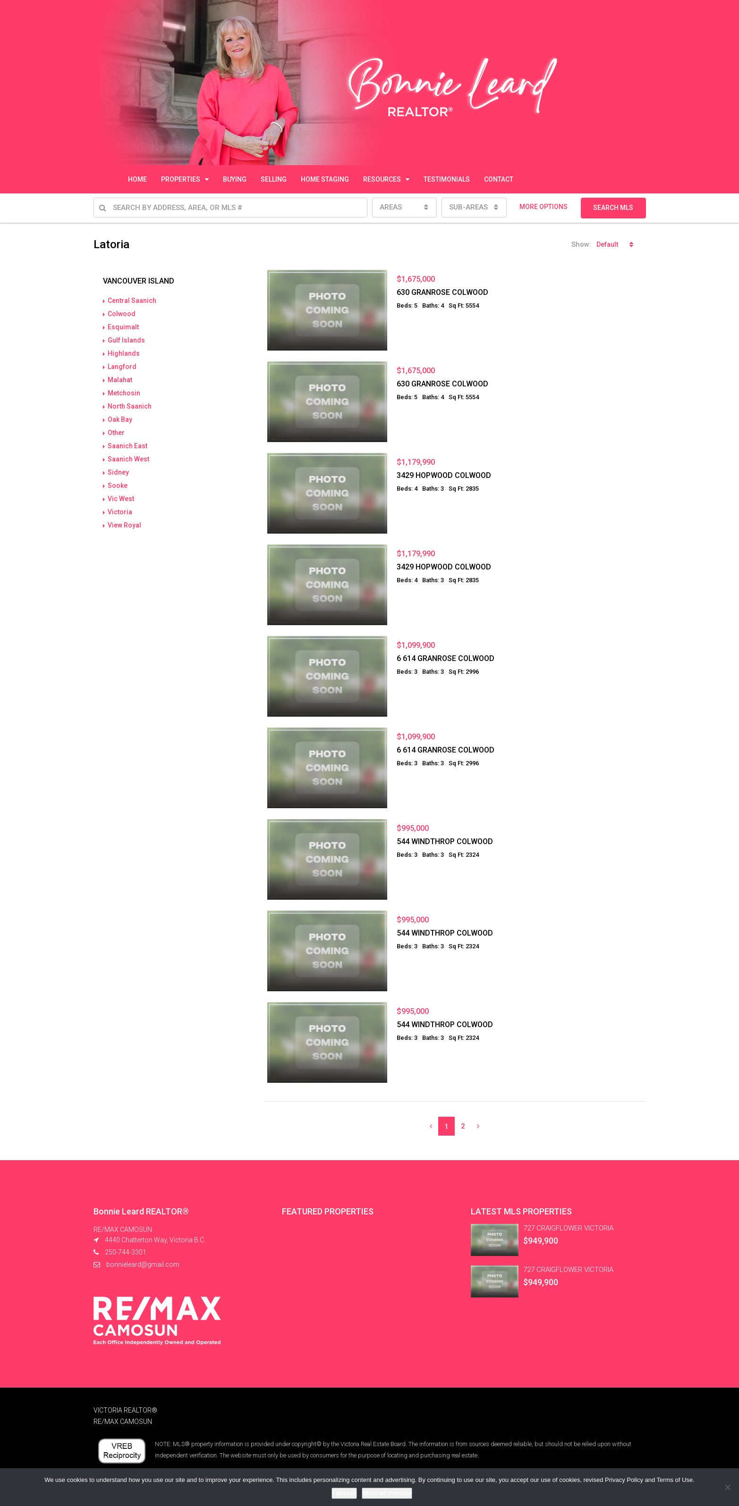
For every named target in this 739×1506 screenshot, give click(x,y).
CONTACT (498, 179)
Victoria (120, 512)
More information (387, 1493)
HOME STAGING (325, 179)
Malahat (120, 380)
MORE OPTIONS (543, 206)
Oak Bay (120, 419)
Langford (122, 366)
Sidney (118, 472)
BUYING (234, 179)
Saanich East (127, 446)
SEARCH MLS (613, 207)
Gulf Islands (126, 340)
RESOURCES (382, 179)
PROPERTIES (180, 179)
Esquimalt (123, 327)
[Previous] (431, 1126)
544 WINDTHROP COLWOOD (445, 841)
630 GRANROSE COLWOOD (442, 292)
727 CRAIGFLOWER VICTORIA (568, 1228)
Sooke (117, 485)
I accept (344, 1493)
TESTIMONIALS (447, 179)
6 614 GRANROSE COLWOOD (445, 658)
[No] (727, 1487)
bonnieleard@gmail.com (142, 1264)
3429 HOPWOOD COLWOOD (444, 475)
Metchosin (124, 393)
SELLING (274, 179)
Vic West (121, 498)
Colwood (122, 314)
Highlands (124, 353)
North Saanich (130, 406)
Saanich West (128, 459)
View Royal (124, 525)
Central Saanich (132, 300)
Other (116, 432)
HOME (137, 179)
